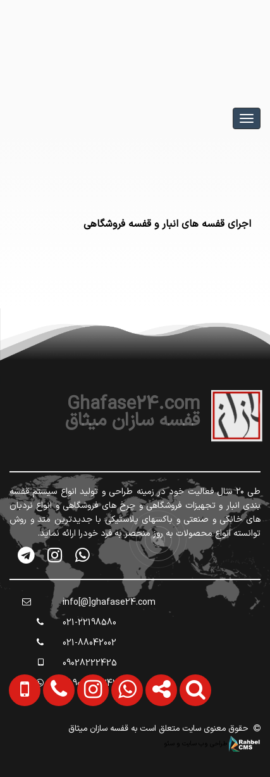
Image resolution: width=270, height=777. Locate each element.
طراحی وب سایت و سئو (212, 743)
